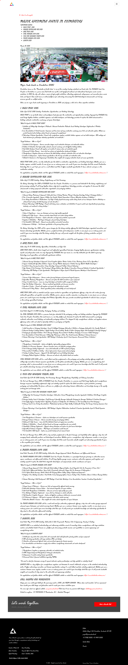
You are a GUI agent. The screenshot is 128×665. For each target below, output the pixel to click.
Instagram (15, 658)
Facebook (11, 658)
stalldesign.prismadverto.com (94, 588)
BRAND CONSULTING (82, 3)
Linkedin (22, 658)
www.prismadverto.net (52, 588)
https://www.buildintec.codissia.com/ (95, 172)
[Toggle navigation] (116, 4)
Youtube (26, 658)
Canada (85, 646)
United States (87, 642)
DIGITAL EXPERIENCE (67, 3)
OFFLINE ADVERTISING (51, 3)
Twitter (18, 658)
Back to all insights (26, 15)
